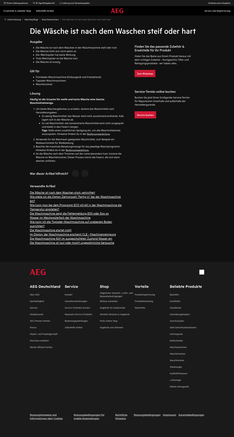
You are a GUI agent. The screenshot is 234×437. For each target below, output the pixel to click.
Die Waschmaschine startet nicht (50, 230)
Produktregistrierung (145, 294)
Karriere (34, 307)
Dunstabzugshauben (180, 314)
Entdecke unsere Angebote (217, 3)
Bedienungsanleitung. (77, 150)
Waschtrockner (177, 360)
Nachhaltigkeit (37, 301)
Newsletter (140, 307)
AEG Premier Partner (40, 320)
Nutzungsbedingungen (147, 415)
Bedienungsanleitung (98, 133)
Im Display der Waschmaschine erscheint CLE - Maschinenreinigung (73, 234)
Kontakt (68, 294)
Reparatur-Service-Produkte (78, 314)
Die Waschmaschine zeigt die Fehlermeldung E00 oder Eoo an (69, 213)
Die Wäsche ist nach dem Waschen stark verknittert (62, 192)
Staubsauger (176, 366)
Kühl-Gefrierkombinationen (183, 327)
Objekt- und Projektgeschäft (44, 333)
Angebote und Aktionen (111, 327)
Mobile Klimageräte (179, 386)
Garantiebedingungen (191, 415)
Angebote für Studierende (112, 307)
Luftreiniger (175, 379)
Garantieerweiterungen (76, 301)
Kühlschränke (176, 340)
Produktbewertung (144, 301)
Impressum (169, 415)
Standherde (175, 307)
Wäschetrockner (177, 353)
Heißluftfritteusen (178, 373)
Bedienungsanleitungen (76, 320)
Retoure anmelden (109, 301)
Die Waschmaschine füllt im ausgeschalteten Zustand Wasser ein (71, 238)
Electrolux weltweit (39, 340)
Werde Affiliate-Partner (41, 347)
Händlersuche (36, 314)
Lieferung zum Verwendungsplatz (75, 3)
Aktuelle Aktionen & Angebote (115, 314)
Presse (33, 327)
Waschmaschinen (178, 347)
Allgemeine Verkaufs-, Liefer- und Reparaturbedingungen (116, 294)
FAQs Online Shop (109, 320)
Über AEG (35, 294)
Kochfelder (175, 301)
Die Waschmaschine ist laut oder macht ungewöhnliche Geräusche (72, 242)
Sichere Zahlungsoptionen (16, 3)
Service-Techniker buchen (77, 307)
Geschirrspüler (177, 320)
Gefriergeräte (176, 333)
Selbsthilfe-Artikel (74, 327)
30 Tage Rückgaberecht (44, 3)
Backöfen (174, 294)
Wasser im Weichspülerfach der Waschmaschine (60, 217)
